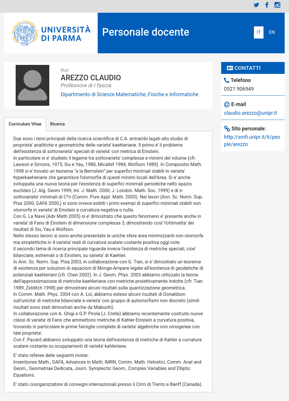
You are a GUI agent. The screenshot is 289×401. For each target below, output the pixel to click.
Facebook (267, 5)
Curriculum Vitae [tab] (25, 124)
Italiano (259, 32)
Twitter (256, 5)
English (272, 32)
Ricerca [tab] (57, 124)
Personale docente (145, 32)
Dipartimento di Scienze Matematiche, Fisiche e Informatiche (129, 94)
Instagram (277, 5)
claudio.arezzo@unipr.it (250, 113)
